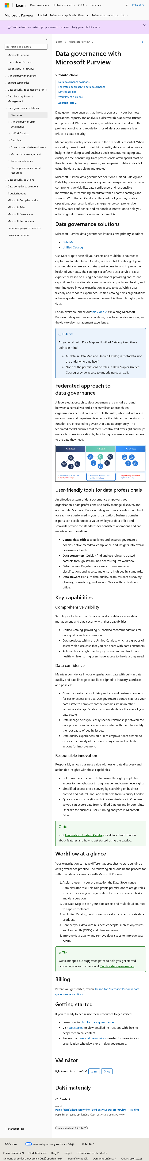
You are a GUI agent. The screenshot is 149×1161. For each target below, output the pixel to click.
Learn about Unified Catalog (84, 835)
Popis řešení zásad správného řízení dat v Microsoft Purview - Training (97, 1109)
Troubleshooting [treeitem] (17, 193)
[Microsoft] (7, 5)
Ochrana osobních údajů (90, 1153)
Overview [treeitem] (16, 115)
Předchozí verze (38, 1153)
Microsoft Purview (79, 41)
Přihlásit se (138, 5)
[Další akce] (142, 42)
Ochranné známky (103, 1158)
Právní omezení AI (13, 1153)
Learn (59, 41)
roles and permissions (92, 1038)
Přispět (68, 1153)
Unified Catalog (73, 247)
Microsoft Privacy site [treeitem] (20, 214)
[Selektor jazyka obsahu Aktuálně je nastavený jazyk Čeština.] (11, 1144)
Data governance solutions (74, 82)
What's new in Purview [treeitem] (21, 69)
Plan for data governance (117, 966)
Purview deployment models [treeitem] (24, 228)
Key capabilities (67, 91)
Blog (53, 1153)
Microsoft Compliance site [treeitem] (23, 200)
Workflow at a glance (70, 97)
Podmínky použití (78, 1158)
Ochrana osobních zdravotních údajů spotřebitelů (32, 1158)
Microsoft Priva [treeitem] (16, 207)
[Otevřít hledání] (127, 5)
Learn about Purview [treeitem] (20, 62)
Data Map (69, 242)
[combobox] (26, 47)
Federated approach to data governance (81, 87)
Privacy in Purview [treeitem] (18, 235)
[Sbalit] (47, 38)
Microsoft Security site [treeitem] (21, 221)
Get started (76, 1027)
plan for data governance (97, 1022)
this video (97, 312)
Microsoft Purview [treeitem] (18, 55)
